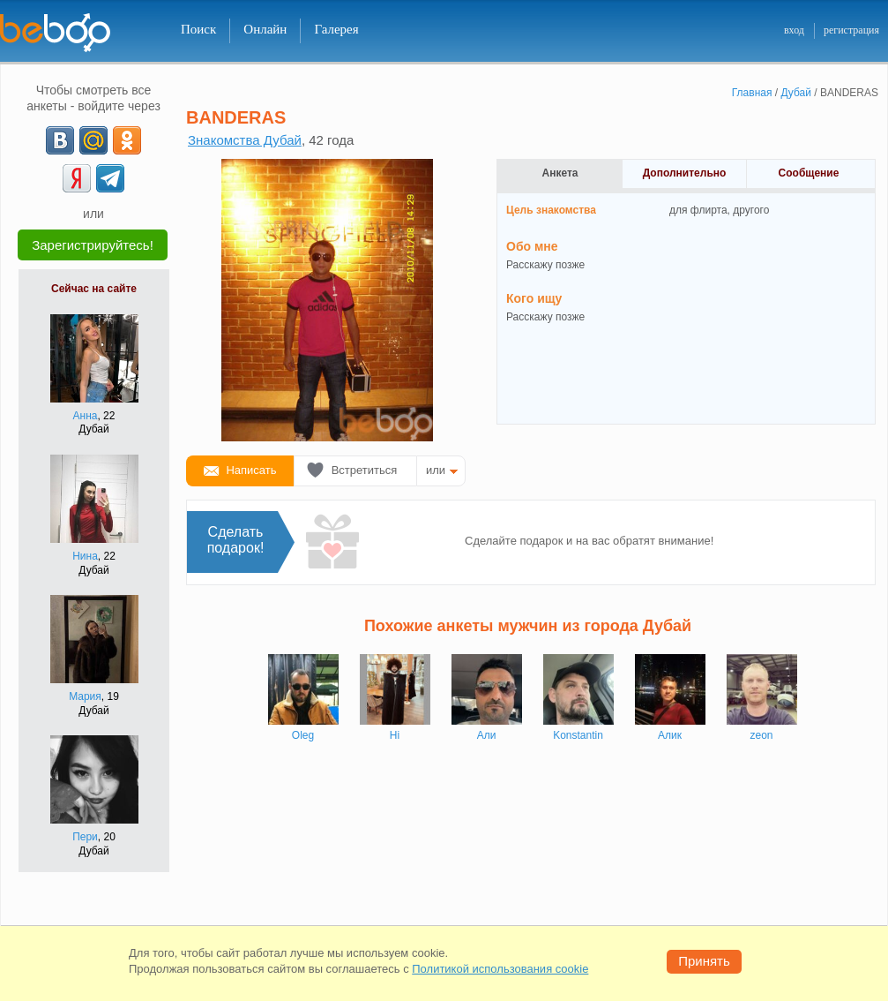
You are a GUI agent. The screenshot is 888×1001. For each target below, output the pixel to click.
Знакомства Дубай (245, 139)
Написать (251, 470)
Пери (85, 837)
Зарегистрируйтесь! (92, 244)
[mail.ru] (93, 140)
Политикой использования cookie (500, 968)
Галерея (336, 29)
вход (794, 30)
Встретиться (365, 470)
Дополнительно (685, 173)
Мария (85, 696)
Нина (85, 556)
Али (486, 735)
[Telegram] (110, 178)
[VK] (60, 140)
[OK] (127, 140)
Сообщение (809, 173)
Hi (394, 735)
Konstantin (578, 735)
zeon (761, 735)
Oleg (303, 735)
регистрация (851, 30)
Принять (704, 960)
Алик (670, 735)
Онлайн (265, 29)
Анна (85, 416)
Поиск (198, 29)
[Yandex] (77, 178)
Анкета (560, 173)
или (435, 470)
